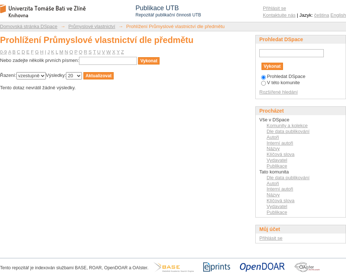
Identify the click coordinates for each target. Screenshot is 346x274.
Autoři (273, 137)
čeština (321, 15)
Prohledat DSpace (283, 76)
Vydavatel (277, 160)
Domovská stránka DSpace (29, 26)
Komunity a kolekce (287, 125)
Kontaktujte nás (279, 15)
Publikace (277, 166)
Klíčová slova (281, 154)
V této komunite (280, 82)
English (338, 15)
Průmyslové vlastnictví (91, 26)
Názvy (273, 148)
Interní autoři (280, 143)
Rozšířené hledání (278, 92)
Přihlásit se (274, 8)
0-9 (3, 52)
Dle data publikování (288, 131)
